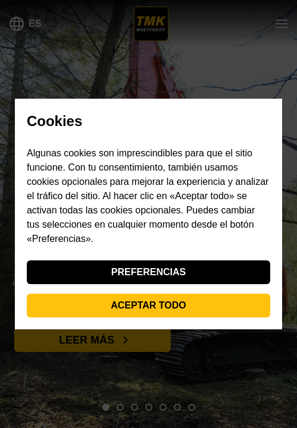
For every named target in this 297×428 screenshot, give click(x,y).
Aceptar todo (148, 305)
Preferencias (148, 272)
